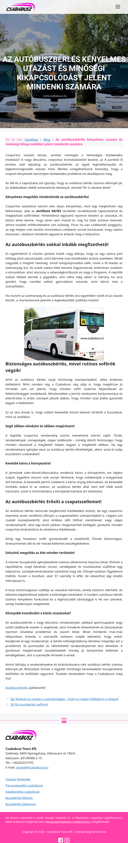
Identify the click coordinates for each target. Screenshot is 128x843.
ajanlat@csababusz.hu (32, 767)
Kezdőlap (31, 139)
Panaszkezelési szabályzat (24, 785)
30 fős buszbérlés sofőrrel (29, 704)
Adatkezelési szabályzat (22, 792)
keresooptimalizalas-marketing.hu (68, 821)
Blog (47, 139)
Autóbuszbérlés (16, 687)
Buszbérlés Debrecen (20, 804)
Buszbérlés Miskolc (19, 798)
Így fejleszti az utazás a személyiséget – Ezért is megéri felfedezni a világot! (64, 699)
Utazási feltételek (17, 779)
